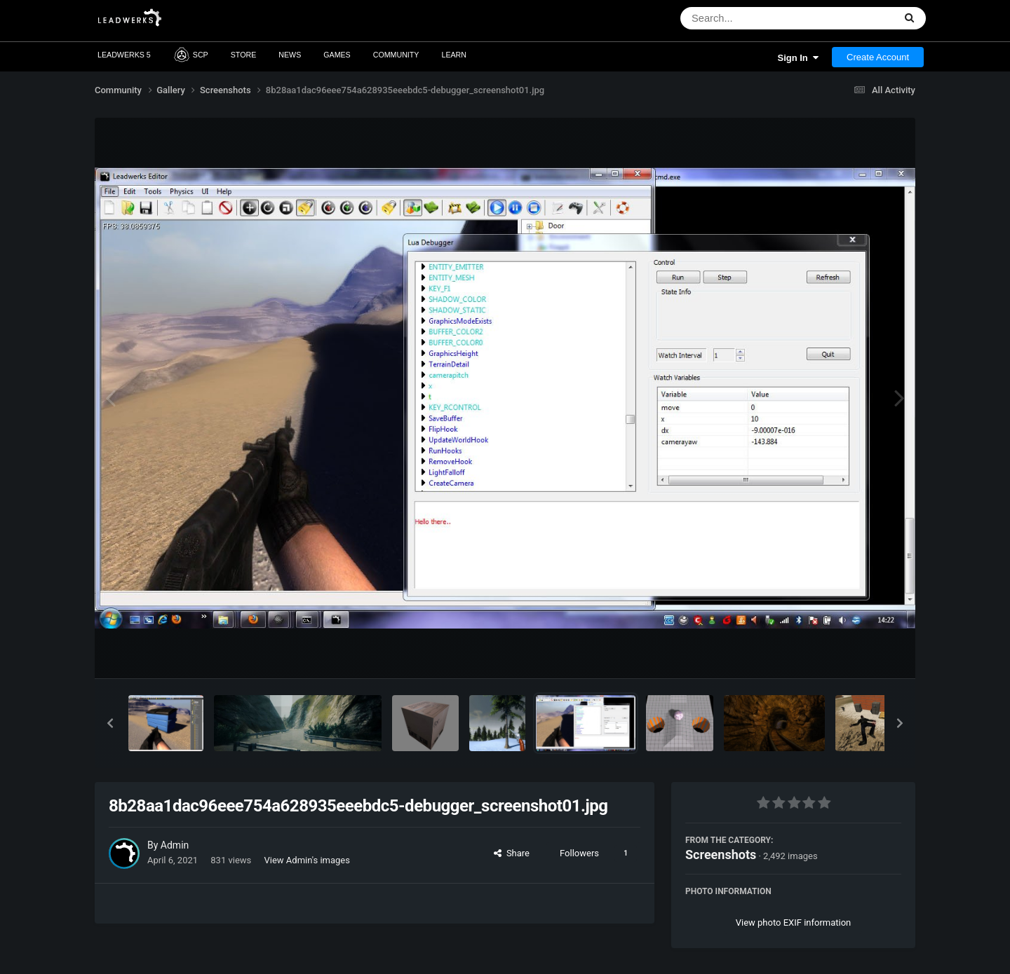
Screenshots (720, 854)
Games (337, 54)
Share (512, 853)
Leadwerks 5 (124, 54)
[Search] (750, 18)
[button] (110, 723)
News (289, 54)
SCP (190, 54)
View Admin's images (307, 860)
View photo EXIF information (793, 922)
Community (396, 54)
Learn (453, 54)
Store (244, 54)
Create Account (878, 57)
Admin (175, 845)
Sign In (798, 58)
